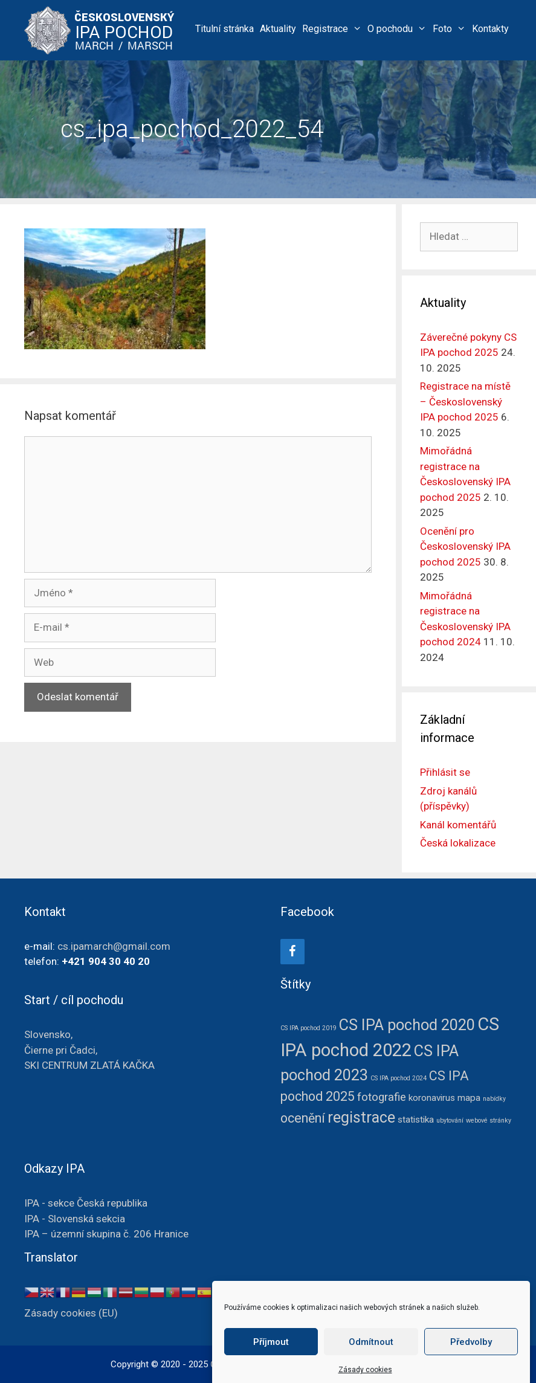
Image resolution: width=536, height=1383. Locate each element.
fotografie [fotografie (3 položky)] (381, 1097)
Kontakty (490, 28)
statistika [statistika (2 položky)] (416, 1119)
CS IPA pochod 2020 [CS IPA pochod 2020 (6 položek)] (407, 1025)
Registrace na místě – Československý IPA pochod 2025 (465, 401)
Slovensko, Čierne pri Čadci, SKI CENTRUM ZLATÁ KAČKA (89, 1049)
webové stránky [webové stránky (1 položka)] (488, 1120)
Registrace (333, 28)
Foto (451, 28)
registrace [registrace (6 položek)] (361, 1117)
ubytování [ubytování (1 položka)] (449, 1120)
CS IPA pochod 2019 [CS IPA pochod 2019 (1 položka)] (308, 1028)
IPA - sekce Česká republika (85, 1203)
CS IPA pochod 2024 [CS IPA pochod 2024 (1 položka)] (398, 1078)
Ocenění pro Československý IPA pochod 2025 (465, 546)
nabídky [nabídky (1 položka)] (494, 1099)
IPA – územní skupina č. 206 (106, 1234)
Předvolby (471, 1355)
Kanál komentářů (458, 825)
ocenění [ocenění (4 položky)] (302, 1118)
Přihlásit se (445, 772)
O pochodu (398, 28)
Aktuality (278, 28)
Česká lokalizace (458, 843)
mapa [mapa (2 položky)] (468, 1097)
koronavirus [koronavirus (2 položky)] (431, 1097)
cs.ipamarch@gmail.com (113, 946)
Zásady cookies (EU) (71, 1313)
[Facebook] (292, 951)
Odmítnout (371, 1355)
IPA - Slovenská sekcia (74, 1219)
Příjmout (271, 1355)
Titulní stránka (224, 28)
